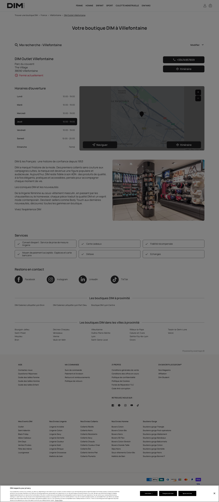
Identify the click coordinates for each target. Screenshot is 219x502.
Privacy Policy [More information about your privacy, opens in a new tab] (59, 500)
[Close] (214, 493)
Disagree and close (168, 493)
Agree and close (187, 493)
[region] (109, 493)
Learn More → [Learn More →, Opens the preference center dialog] (149, 493)
